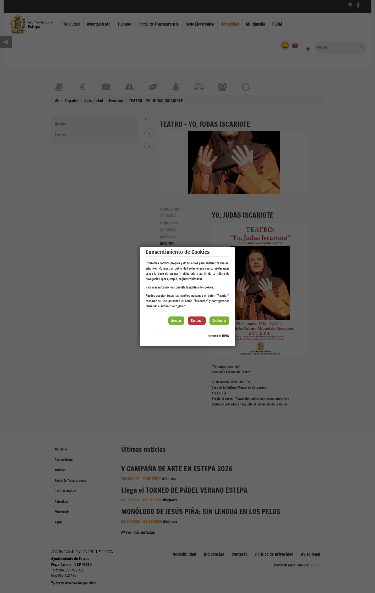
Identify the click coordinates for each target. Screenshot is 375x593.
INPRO (225, 336)
